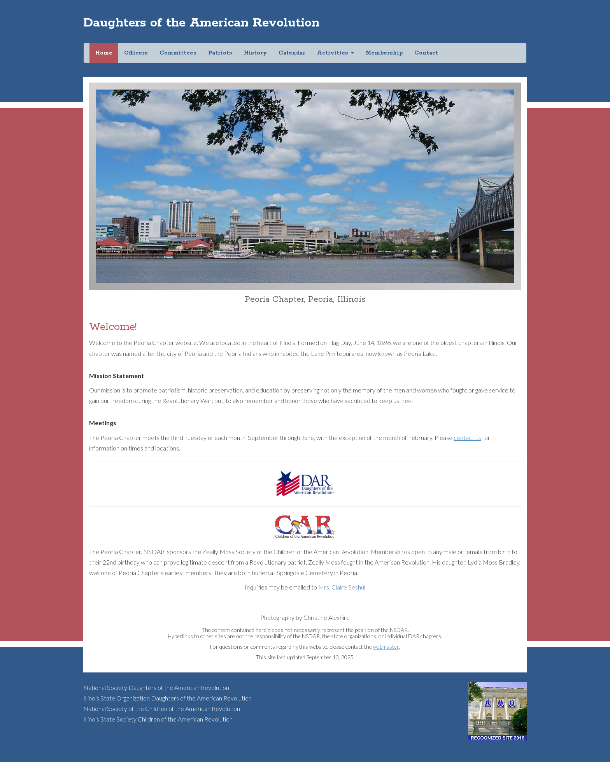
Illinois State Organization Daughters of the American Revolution (167, 698)
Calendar (292, 52)
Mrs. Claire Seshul (341, 587)
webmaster (386, 646)
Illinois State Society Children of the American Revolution (158, 719)
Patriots (220, 52)
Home (106, 52)
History (255, 52)
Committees (178, 52)
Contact (426, 52)
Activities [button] (335, 52)
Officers (136, 52)
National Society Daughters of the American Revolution (156, 687)
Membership (384, 52)
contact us (467, 437)
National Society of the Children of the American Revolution (161, 708)
